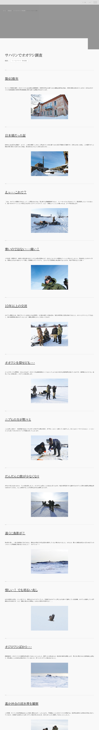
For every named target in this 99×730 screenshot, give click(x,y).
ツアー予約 (84, 2)
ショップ (89, 2)
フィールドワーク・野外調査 (19, 60)
